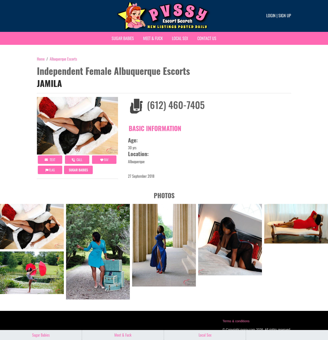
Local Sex (180, 38)
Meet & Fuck (153, 38)
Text (50, 159)
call (77, 159)
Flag (50, 169)
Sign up (284, 15)
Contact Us (206, 38)
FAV (104, 159)
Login (271, 15)
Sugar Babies (123, 38)
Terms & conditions (236, 321)
